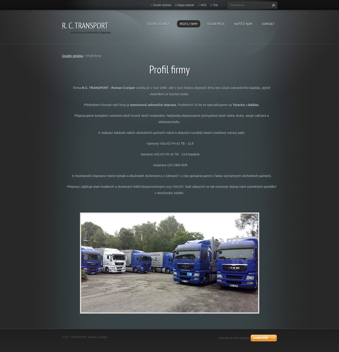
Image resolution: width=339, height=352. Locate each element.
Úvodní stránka (158, 24)
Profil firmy (189, 24)
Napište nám (243, 24)
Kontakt (268, 24)
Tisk (215, 5)
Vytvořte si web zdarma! (234, 338)
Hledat (273, 5)
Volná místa (216, 24)
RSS (203, 5)
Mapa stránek (186, 5)
